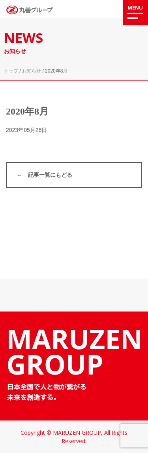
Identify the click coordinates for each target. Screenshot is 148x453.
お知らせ (31, 71)
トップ (11, 71)
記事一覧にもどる (50, 175)
